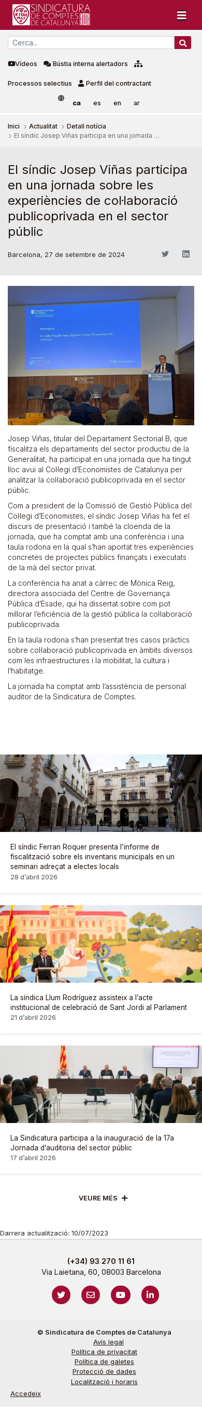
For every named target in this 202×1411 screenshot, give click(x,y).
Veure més (98, 1198)
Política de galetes (104, 1362)
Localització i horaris (104, 1382)
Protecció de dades (104, 1371)
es (97, 103)
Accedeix (25, 1394)
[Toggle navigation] (182, 15)
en (117, 103)
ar (137, 103)
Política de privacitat (104, 1352)
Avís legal (108, 1342)
